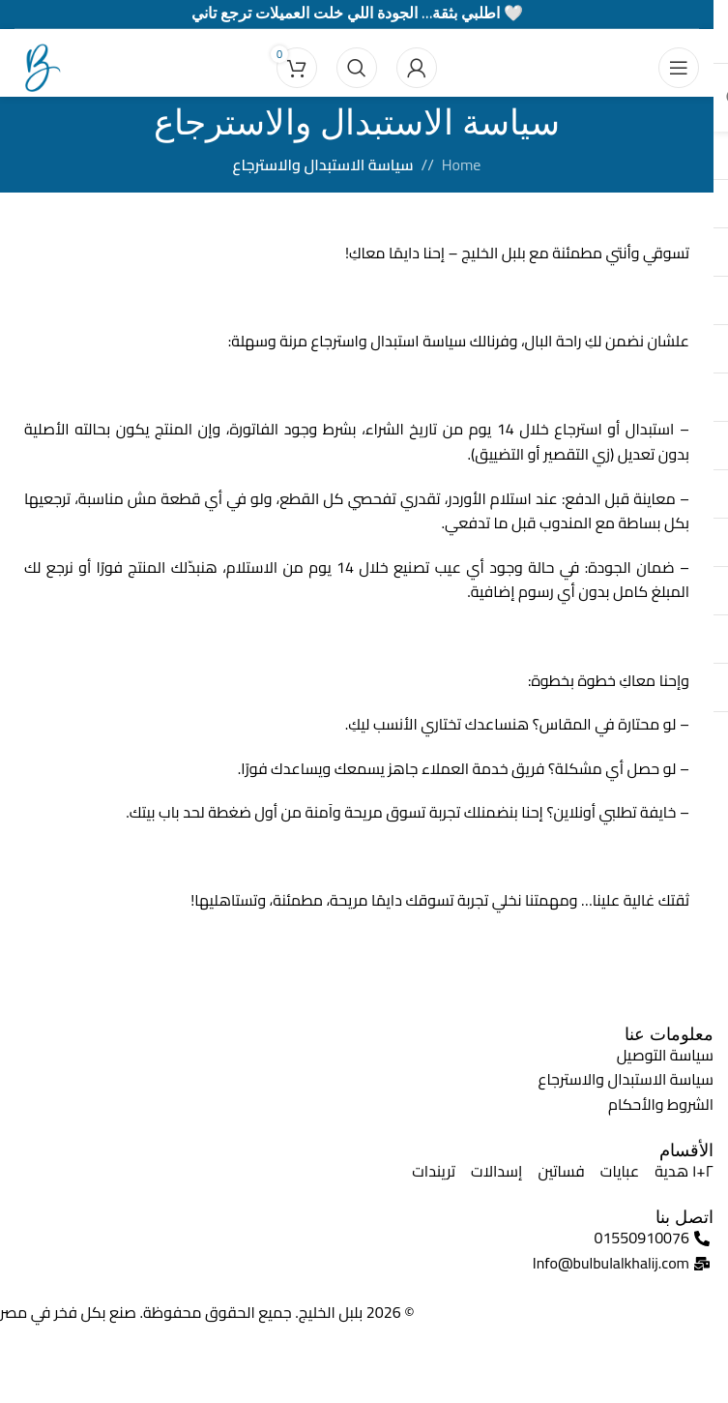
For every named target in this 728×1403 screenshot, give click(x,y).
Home (461, 165)
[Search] (357, 67)
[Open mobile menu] (679, 67)
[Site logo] (39, 65)
